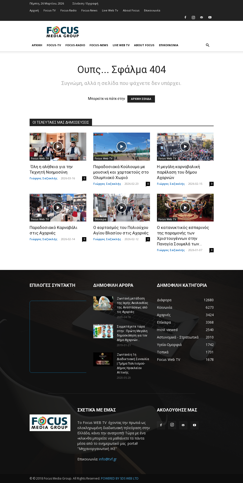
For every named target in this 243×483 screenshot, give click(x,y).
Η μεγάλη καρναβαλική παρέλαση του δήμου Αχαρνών (178, 172)
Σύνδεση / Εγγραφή (85, 3)
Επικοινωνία (152, 10)
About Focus (131, 10)
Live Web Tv (110, 10)
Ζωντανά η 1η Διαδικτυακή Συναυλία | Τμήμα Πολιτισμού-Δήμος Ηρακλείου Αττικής (133, 363)
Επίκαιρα (100, 219)
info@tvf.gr (108, 459)
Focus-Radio (68, 10)
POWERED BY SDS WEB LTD (120, 478)
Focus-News (89, 10)
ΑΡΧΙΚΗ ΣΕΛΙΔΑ (141, 99)
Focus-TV (50, 10)
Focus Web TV (40, 158)
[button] (208, 45)
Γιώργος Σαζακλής (43, 178)
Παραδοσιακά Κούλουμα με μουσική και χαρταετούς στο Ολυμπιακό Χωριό (121, 172)
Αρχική (34, 10)
